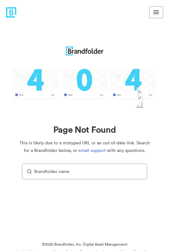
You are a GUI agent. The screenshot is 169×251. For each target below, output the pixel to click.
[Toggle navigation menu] (156, 12)
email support (92, 150)
